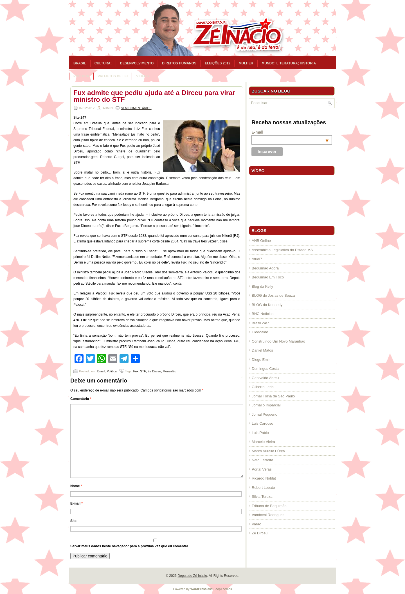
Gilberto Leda (263, 387)
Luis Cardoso (262, 423)
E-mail (76, 503)
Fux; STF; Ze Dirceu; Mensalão (154, 371)
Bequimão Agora (265, 268)
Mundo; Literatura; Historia (289, 63)
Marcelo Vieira (263, 442)
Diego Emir (261, 359)
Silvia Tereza (262, 496)
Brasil (79, 63)
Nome (76, 486)
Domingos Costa (265, 368)
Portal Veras (262, 469)
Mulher (246, 63)
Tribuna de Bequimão (269, 506)
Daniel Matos (262, 350)
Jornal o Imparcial (266, 405)
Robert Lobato (263, 487)
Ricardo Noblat (264, 478)
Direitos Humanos (179, 63)
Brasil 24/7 (260, 323)
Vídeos (142, 76)
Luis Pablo (260, 433)
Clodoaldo (260, 332)
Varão (256, 524)
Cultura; (103, 63)
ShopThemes (222, 589)
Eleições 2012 (217, 63)
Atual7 (257, 259)
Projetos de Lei (113, 76)
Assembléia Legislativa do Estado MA (282, 250)
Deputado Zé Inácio (192, 576)
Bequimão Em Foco (268, 277)
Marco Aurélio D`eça (268, 451)
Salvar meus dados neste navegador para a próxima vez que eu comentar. (129, 546)
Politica (81, 76)
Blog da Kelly (262, 286)
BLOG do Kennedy (267, 305)
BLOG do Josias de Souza (273, 295)
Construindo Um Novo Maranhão (278, 341)
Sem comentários (136, 108)
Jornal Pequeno (264, 414)
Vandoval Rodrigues (268, 515)
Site (73, 521)
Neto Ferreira (262, 460)
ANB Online (261, 240)
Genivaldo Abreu (265, 378)
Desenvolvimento (137, 63)
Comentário (80, 399)
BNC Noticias (262, 314)
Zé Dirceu (259, 533)
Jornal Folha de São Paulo (273, 396)
